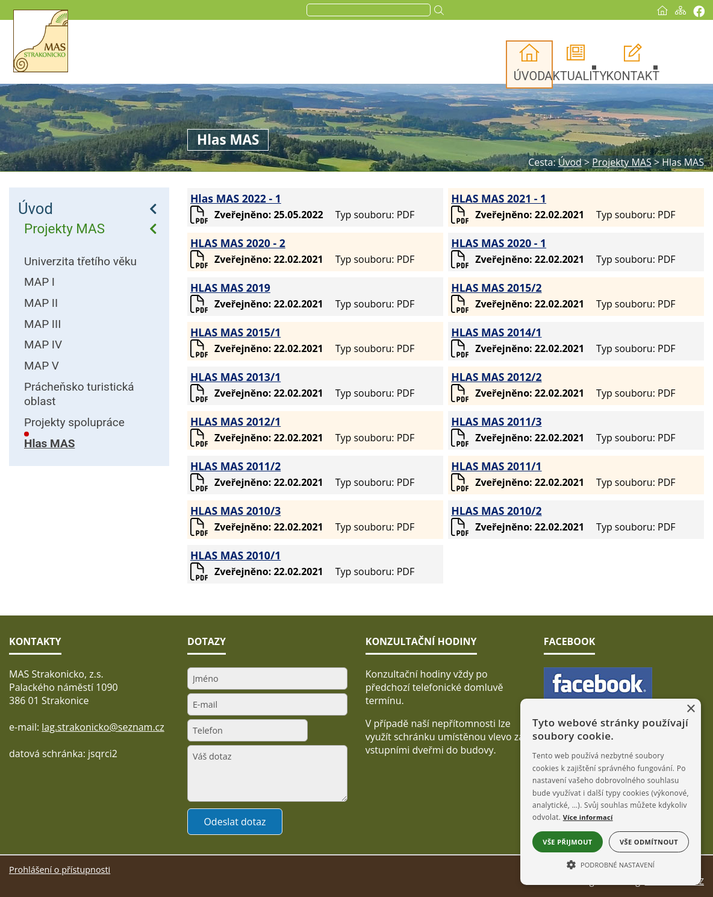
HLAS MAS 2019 (230, 287)
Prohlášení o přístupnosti (59, 869)
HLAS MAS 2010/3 (235, 510)
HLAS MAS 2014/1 (496, 332)
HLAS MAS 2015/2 (496, 287)
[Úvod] (662, 10)
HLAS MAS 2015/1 (235, 332)
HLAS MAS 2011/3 (496, 421)
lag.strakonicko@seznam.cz (103, 727)
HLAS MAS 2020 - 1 (498, 243)
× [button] (690, 709)
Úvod (35, 209)
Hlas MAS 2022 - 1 (235, 198)
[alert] (610, 792)
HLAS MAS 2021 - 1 (498, 198)
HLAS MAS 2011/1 (496, 466)
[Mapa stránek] (680, 10)
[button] (610, 863)
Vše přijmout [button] (567, 841)
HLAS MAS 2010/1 (235, 555)
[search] (367, 10)
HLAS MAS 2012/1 (235, 421)
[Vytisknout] (699, 11)
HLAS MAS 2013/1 (235, 377)
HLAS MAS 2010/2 (496, 510)
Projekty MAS (64, 228)
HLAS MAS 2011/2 (235, 466)
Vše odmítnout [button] (649, 841)
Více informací (588, 817)
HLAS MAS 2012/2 (496, 377)
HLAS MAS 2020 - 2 (237, 243)
